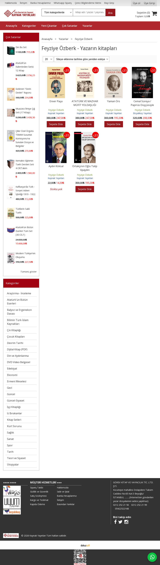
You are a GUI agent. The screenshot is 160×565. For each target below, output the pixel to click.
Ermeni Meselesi (16, 381)
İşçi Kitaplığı (14, 407)
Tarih (10, 451)
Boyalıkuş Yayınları (142, 113)
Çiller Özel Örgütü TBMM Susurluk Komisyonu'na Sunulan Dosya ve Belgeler (25, 138)
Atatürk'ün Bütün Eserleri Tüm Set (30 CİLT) (24, 231)
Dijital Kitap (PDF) (17, 349)
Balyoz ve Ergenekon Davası (19, 311)
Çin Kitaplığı (14, 330)
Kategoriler (12, 283)
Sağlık (10, 432)
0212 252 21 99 (139, 504)
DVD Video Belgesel (18, 362)
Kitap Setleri (14, 419)
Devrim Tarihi (15, 343)
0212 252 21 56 (121, 504)
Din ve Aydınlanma (18, 355)
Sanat (10, 439)
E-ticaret (75, 545)
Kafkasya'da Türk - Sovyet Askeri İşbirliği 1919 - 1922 (25, 190)
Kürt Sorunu (14, 426)
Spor (10, 445)
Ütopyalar (13, 464)
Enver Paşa (56, 101)
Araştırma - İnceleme (19, 293)
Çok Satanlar (13, 37)
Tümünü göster (28, 271)
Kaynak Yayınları (56, 113)
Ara (110, 13)
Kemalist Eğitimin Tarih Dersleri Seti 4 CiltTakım (25, 164)
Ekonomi (12, 375)
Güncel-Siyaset (15, 400)
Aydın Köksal (56, 166)
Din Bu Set (21, 47)
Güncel (11, 394)
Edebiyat (12, 368)
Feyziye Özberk (56, 109)
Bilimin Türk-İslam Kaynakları (17, 321)
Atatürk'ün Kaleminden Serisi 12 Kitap (25, 66)
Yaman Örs (113, 101)
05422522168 (122, 508)
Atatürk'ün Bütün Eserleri (17, 301)
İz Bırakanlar (14, 413)
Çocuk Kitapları (16, 336)
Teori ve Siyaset (16, 458)
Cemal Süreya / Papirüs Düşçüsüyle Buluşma (142, 105)
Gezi (9, 387)
